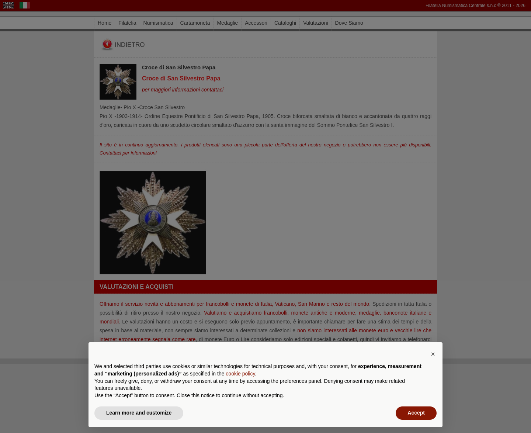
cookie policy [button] (240, 374)
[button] (433, 354)
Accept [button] (416, 413)
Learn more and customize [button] (138, 413)
